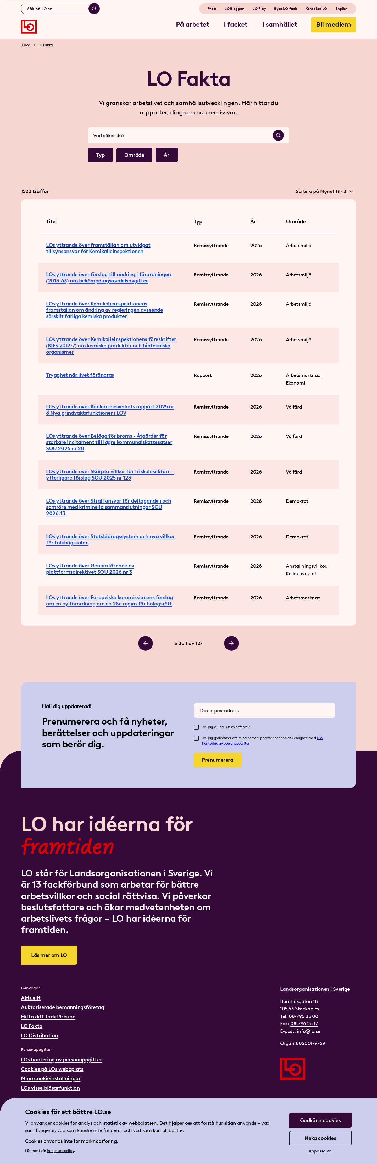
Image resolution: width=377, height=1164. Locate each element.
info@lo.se (308, 1031)
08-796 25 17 (304, 1024)
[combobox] (60, 8)
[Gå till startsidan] (29, 27)
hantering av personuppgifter (225, 743)
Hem (26, 45)
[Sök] (93, 8)
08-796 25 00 (303, 1016)
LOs (320, 738)
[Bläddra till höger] (231, 643)
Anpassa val (320, 1151)
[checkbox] (196, 727)
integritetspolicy (60, 1151)
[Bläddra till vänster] (145, 643)
